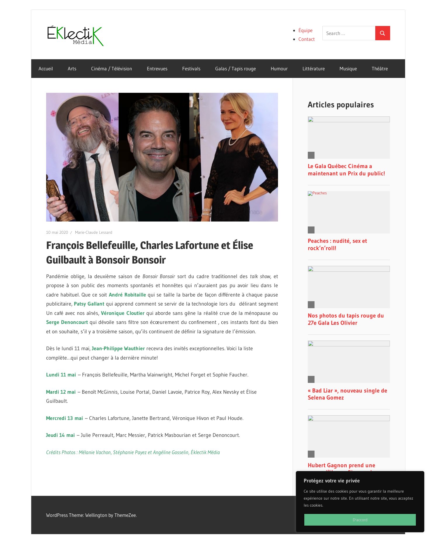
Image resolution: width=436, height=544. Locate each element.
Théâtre (380, 68)
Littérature (314, 68)
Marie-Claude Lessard (93, 232)
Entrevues (157, 68)
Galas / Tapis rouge (235, 68)
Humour (279, 68)
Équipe (305, 30)
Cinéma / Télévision (111, 68)
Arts (72, 68)
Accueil (46, 68)
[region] (360, 501)
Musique (348, 68)
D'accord (360, 519)
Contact (306, 39)
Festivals (191, 68)
